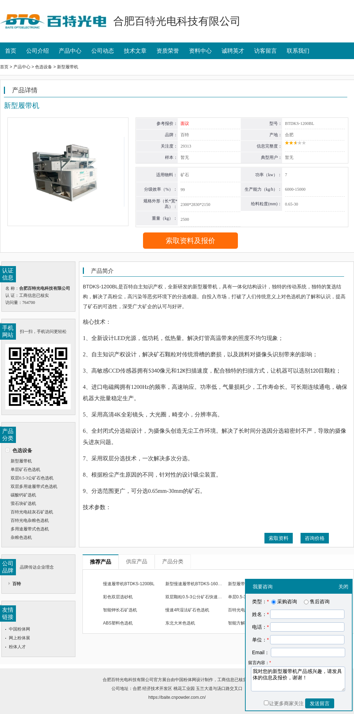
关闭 (343, 586)
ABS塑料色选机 (118, 623)
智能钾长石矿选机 (120, 610)
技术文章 (135, 51)
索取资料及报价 (190, 240)
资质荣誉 (167, 51)
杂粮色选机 (21, 537)
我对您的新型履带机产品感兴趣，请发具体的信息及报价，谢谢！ (298, 679)
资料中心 (200, 51)
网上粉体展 (19, 637)
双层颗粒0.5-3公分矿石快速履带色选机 (202, 596)
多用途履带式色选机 (30, 528)
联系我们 (298, 51)
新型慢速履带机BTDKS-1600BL (195, 583)
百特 (16, 583)
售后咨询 (316, 601)
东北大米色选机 (180, 623)
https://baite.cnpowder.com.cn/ (177, 697)
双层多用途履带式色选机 (34, 486)
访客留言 (265, 51)
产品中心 (70, 51)
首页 (10, 51)
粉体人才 (17, 646)
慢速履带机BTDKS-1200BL (128, 583)
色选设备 (22, 450)
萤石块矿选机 (23, 503)
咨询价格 (315, 538)
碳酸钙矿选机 (23, 495)
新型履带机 (21, 461)
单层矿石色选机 (25, 469)
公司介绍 (37, 51)
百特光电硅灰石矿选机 (32, 511)
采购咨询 (283, 601)
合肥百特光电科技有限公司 (128, 679)
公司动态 (102, 51)
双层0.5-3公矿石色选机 (32, 478)
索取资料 (279, 538)
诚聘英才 (233, 51)
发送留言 (320, 703)
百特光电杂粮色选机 (30, 520)
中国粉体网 (19, 629)
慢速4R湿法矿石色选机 (187, 610)
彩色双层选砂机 (118, 596)
